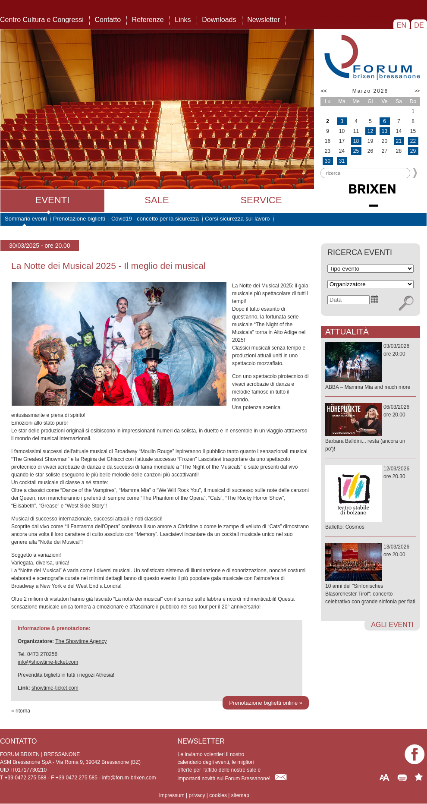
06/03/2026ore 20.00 (370, 428)
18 (356, 141)
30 (327, 161)
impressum (172, 795)
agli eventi (392, 624)
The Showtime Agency (81, 641)
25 (356, 151)
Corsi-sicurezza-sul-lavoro (237, 218)
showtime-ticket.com (54, 688)
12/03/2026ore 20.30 (370, 498)
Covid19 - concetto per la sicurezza (155, 218)
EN (401, 25)
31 (342, 161)
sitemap (240, 795)
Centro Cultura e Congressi (42, 19)
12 (370, 131)
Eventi (52, 200)
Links (183, 19)
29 (413, 151)
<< (324, 91)
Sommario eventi (26, 218)
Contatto (108, 19)
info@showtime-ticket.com (48, 662)
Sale (156, 200)
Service (261, 200)
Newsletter (263, 19)
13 (384, 131)
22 (413, 141)
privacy (196, 795)
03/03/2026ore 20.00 (370, 367)
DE (419, 25)
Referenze (148, 19)
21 (399, 141)
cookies (218, 795)
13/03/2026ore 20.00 (370, 574)
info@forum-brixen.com (129, 778)
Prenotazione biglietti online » (265, 703)
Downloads (219, 19)
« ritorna (20, 711)
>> (417, 90)
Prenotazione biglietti (79, 218)
